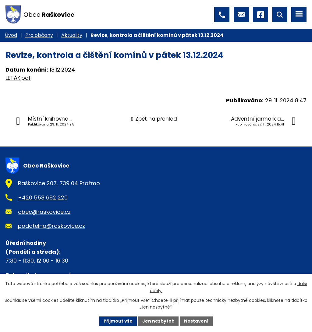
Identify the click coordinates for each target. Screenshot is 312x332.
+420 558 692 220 (43, 197)
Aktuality (71, 35)
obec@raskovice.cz (44, 212)
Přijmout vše (118, 321)
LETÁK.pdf (18, 78)
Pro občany (39, 35)
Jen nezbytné (158, 321)
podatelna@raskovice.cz (51, 226)
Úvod (11, 35)
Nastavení (196, 321)
